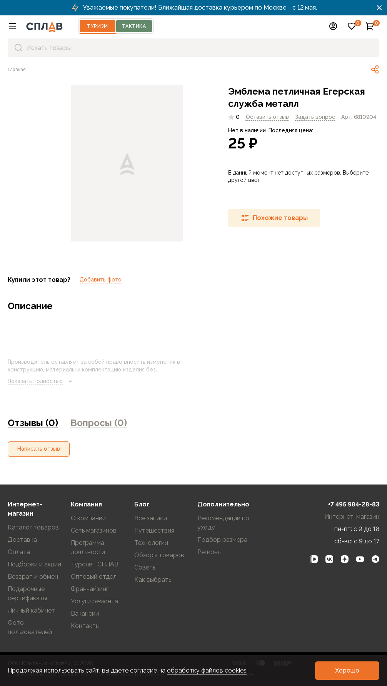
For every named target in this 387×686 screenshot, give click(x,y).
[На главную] (44, 26)
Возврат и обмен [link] (33, 576)
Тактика (134, 26)
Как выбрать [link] (152, 579)
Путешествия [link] (154, 530)
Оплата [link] (19, 552)
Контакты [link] (85, 625)
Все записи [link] (150, 518)
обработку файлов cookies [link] (207, 670)
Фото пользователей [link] (30, 627)
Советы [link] (145, 567)
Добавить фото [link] (101, 279)
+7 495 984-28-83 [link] (353, 504)
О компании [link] (88, 518)
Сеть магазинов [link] (94, 530)
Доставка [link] (22, 539)
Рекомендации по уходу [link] (223, 522)
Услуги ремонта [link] (94, 601)
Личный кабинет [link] (31, 610)
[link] (17, 69)
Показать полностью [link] (41, 381)
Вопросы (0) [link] (98, 422)
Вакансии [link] (85, 613)
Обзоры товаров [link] (159, 555)
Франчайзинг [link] (89, 589)
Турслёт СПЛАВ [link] (94, 564)
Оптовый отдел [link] (94, 576)
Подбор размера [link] (222, 539)
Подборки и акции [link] (34, 564)
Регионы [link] (209, 552)
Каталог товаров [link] (33, 527)
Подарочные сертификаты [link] (27, 593)
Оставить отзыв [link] (267, 117)
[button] (12, 26)
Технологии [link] (151, 542)
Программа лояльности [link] (88, 547)
